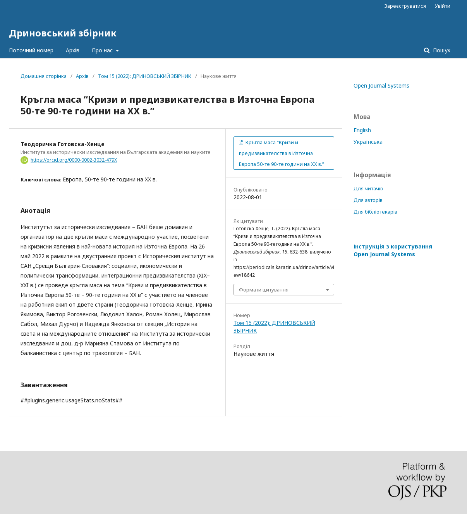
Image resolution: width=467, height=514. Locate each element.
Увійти (442, 5)
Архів (72, 50)
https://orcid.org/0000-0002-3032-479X (74, 160)
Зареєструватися (405, 5)
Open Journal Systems (381, 85)
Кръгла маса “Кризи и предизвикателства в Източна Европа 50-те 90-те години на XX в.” (281, 153)
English (362, 130)
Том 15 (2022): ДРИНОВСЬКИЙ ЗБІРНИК (144, 75)
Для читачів (368, 188)
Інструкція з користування (393, 250)
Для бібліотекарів (375, 211)
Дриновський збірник (63, 32)
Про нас (103, 50)
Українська (368, 141)
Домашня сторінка (44, 75)
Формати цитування (263, 289)
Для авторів (368, 200)
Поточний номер (31, 50)
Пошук (440, 50)
